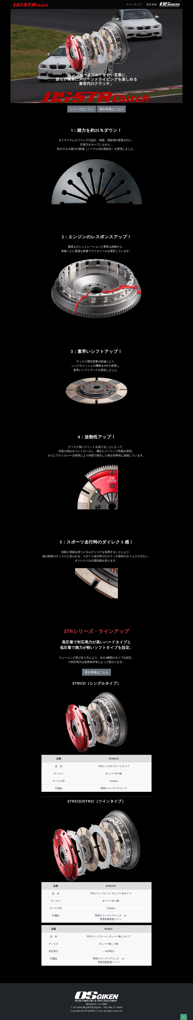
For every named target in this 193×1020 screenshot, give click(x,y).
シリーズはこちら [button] (82, 109)
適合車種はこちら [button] (111, 109)
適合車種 (151, 4)
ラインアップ (134, 4)
